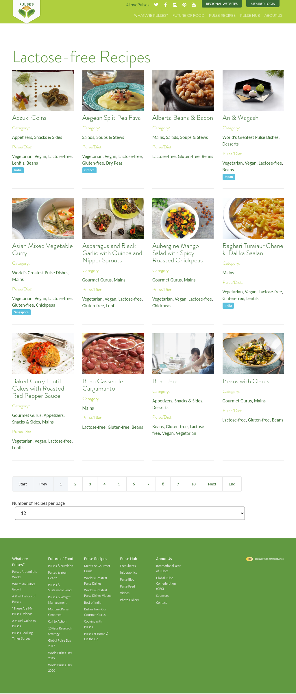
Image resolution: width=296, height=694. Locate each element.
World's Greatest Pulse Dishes (251, 137)
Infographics (128, 573)
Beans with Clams (246, 381)
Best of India (92, 603)
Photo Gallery (129, 600)
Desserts (231, 144)
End (232, 484)
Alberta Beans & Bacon (182, 118)
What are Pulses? (151, 15)
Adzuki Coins (29, 118)
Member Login (263, 3)
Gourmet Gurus (97, 280)
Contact (161, 603)
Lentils (18, 163)
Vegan (40, 156)
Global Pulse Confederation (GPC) (166, 583)
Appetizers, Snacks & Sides (37, 137)
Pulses (26, 12)
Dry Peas (114, 163)
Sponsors (162, 596)
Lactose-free (60, 156)
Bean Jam (165, 381)
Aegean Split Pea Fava (111, 118)
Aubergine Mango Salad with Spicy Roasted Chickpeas (177, 253)
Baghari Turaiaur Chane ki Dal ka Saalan (253, 249)
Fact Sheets (128, 566)
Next (212, 484)
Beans (32, 163)
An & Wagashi (241, 118)
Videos (125, 593)
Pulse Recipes (222, 15)
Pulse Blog (127, 579)
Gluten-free (93, 163)
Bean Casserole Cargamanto (102, 385)
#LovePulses (137, 5)
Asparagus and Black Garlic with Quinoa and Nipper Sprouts (112, 253)
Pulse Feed (127, 586)
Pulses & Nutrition (60, 566)
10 (193, 484)
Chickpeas (45, 305)
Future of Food (188, 15)
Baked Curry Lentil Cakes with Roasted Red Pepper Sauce (38, 388)
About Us (273, 15)
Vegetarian (22, 156)
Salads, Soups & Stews (103, 137)
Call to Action (57, 622)
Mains (158, 137)
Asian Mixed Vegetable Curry (42, 249)
